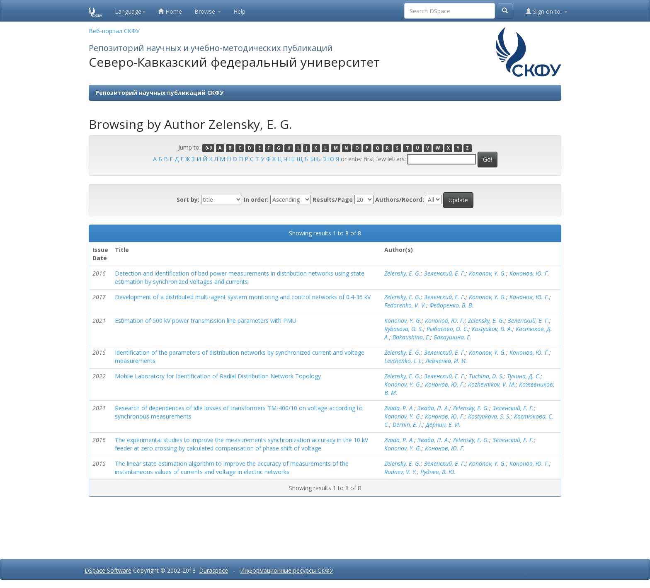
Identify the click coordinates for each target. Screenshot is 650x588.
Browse (207, 11)
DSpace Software (108, 570)
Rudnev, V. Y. (400, 472)
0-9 (208, 148)
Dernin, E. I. (407, 424)
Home (170, 11)
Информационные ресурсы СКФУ (286, 570)
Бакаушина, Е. (452, 337)
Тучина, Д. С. (524, 376)
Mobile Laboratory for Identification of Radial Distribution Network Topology (218, 376)
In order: (256, 199)
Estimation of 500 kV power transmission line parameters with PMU (205, 320)
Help (239, 11)
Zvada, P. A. (399, 408)
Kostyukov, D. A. (492, 329)
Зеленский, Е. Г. (445, 273)
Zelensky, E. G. (402, 273)
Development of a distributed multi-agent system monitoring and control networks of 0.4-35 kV (243, 297)
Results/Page (333, 199)
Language (130, 11)
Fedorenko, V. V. (405, 305)
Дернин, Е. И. (443, 424)
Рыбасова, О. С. (447, 329)
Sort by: (188, 199)
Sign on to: (547, 11)
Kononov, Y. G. (487, 273)
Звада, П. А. (433, 408)
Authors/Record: (399, 199)
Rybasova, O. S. (403, 329)
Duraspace (213, 570)
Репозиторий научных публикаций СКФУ (159, 93)
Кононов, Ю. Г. (529, 273)
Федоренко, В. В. (451, 305)
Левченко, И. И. (446, 361)
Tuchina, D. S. (486, 376)
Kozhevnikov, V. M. (492, 384)
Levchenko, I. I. (403, 361)
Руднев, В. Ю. (438, 472)
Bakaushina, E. (411, 337)
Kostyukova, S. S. (489, 416)
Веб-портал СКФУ (114, 31)
